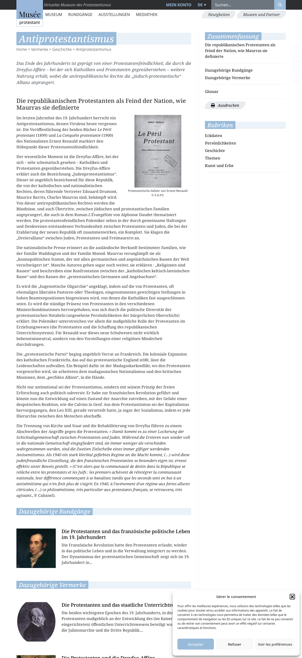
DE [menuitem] (200, 5)
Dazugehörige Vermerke (227, 77)
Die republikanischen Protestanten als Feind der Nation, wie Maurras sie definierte (240, 50)
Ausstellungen (114, 14)
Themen (212, 158)
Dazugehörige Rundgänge (229, 70)
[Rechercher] (280, 5)
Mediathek (146, 14)
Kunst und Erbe (219, 165)
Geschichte (62, 49)
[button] (292, 596)
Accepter (195, 644)
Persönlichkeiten (220, 143)
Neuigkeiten (219, 14)
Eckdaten (213, 135)
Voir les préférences (275, 644)
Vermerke (39, 49)
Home (21, 49)
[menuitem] (201, 5)
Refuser (234, 644)
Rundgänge (80, 14)
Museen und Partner (261, 14)
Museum (53, 14)
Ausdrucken (225, 105)
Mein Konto (178, 5)
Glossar (211, 91)
